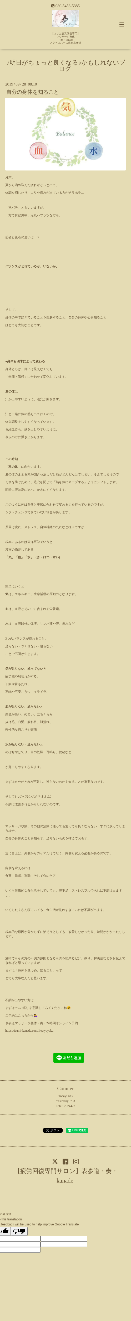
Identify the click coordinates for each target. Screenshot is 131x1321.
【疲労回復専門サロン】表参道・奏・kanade (66, 1175)
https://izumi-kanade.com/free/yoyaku (29, 1030)
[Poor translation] (19, 1231)
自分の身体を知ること (32, 92)
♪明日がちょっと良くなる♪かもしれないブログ (66, 65)
